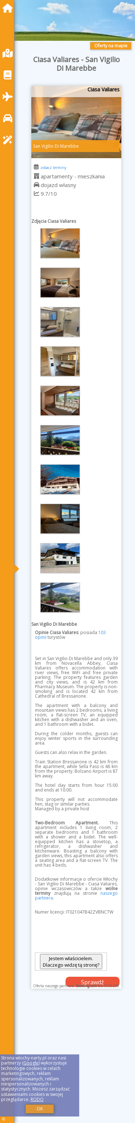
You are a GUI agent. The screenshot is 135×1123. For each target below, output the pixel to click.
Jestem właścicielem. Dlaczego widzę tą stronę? (71, 961)
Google (31, 1063)
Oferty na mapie (110, 46)
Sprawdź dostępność (92, 982)
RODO (37, 1099)
